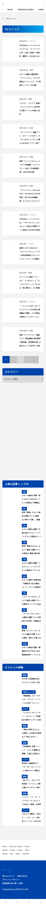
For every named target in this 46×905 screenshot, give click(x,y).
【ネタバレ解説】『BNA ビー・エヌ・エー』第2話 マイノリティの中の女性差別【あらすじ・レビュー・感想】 (31, 818)
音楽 (24, 743)
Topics (17, 854)
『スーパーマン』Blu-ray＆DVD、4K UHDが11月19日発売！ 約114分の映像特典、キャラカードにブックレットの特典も (29, 197)
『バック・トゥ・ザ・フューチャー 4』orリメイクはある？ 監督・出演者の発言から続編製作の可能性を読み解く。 (31, 801)
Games (20, 850)
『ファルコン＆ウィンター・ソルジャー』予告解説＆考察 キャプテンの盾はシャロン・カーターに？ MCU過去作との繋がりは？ (31, 717)
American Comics (26, 10)
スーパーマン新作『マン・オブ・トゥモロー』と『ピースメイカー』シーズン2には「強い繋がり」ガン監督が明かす (30, 284)
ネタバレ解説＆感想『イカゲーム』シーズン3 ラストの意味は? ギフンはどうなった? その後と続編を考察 (31, 567)
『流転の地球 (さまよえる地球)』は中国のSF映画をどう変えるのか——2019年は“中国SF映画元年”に (31, 733)
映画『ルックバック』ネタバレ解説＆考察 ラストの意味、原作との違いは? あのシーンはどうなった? (31, 634)
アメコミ (33, 41)
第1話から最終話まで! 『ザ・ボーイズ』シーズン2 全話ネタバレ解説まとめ (31, 767)
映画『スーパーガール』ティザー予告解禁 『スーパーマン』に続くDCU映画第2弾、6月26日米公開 (29, 166)
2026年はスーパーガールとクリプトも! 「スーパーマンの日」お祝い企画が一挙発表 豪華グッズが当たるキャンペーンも (30, 52)
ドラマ (31, 244)
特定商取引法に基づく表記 (12, 883)
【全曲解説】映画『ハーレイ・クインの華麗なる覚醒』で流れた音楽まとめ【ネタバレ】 (31, 750)
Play (11, 854)
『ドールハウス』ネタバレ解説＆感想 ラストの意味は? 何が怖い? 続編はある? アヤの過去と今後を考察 (31, 618)
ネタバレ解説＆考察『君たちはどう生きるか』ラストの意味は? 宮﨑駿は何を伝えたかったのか (31, 499)
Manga (5, 854)
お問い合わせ (22, 876)
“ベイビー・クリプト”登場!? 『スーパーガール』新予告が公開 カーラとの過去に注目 (29, 108)
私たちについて (8, 876)
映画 (31, 70)
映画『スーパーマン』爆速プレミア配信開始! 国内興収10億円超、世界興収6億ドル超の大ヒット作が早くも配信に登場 (30, 342)
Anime (41, 10)
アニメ (25, 810)
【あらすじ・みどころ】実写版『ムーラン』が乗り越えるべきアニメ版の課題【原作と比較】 (31, 784)
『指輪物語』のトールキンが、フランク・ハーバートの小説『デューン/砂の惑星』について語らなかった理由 (31, 700)
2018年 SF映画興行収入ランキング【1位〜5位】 (31, 680)
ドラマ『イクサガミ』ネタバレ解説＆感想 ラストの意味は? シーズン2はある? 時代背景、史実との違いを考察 (31, 601)
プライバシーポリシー (10, 880)
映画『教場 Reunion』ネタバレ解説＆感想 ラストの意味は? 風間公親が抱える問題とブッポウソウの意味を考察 (31, 550)
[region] (24, 430)
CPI (26, 889)
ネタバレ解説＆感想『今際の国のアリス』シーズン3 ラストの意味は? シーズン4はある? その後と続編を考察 (31, 533)
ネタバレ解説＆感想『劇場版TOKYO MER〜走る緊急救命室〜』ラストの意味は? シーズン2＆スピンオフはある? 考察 (31, 651)
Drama (12, 850)
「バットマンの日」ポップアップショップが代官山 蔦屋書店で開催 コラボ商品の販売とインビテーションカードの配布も (29, 313)
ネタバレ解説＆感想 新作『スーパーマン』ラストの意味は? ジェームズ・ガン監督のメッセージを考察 (30, 79)
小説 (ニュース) (28, 692)
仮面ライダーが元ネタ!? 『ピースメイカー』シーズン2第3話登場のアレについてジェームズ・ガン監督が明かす (29, 255)
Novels (5, 850)
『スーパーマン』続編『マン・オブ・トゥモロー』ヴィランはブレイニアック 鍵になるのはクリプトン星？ (29, 137)
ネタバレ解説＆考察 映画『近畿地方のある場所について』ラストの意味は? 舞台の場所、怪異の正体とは (31, 584)
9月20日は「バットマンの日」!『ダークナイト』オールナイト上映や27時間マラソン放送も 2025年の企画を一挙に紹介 (30, 226)
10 (28, 360)
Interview (25, 854)
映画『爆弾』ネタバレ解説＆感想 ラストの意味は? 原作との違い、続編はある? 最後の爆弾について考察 (31, 516)
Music (27, 850)
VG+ (21, 889)
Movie (10, 10)
